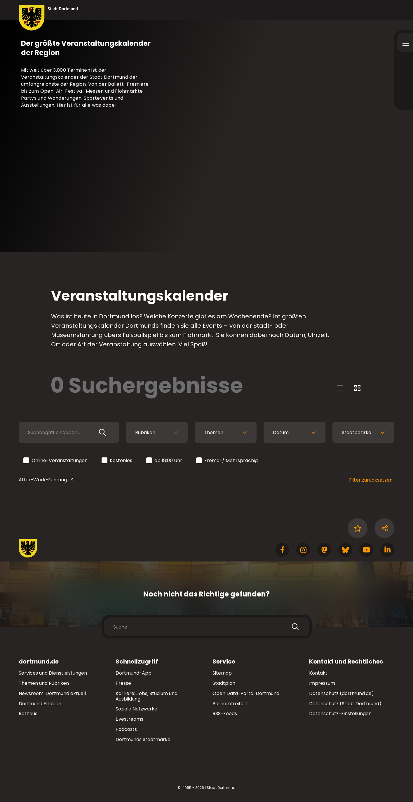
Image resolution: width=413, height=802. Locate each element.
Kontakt (318, 673)
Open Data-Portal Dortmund (245, 693)
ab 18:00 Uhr (164, 460)
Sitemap (222, 673)
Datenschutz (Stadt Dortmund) (345, 703)
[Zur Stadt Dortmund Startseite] (48, 18)
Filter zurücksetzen (371, 480)
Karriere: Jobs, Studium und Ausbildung (146, 696)
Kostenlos (117, 460)
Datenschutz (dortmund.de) (341, 693)
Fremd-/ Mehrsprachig (227, 460)
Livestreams (129, 719)
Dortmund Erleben (40, 703)
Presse (123, 683)
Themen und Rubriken (44, 683)
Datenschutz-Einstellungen (340, 714)
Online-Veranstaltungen (56, 460)
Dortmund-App (133, 673)
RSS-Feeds (224, 713)
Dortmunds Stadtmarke (143, 739)
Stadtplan (223, 683)
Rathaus (28, 713)
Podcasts (126, 729)
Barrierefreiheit (230, 703)
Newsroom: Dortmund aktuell (52, 693)
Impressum (322, 683)
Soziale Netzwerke (136, 709)
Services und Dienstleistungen (53, 673)
